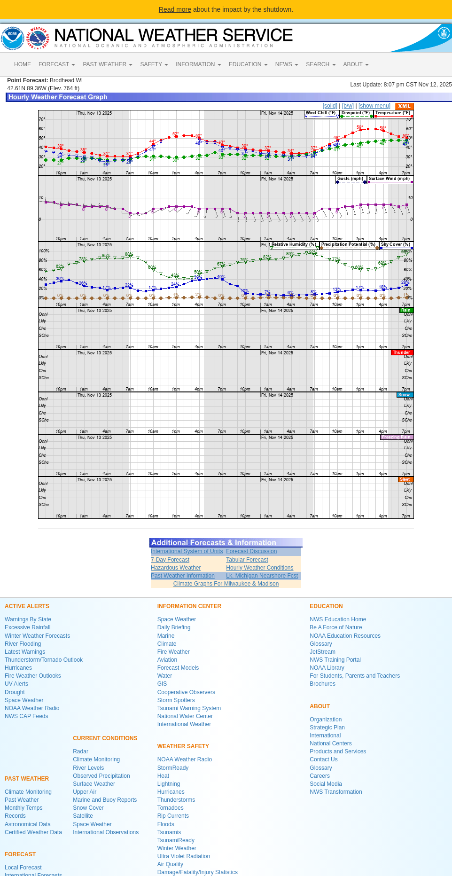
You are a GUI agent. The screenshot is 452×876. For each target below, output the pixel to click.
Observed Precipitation (101, 776)
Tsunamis (169, 832)
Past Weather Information (183, 575)
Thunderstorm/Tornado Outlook (44, 660)
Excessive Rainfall (27, 627)
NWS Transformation (336, 792)
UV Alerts (16, 683)
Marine (166, 636)
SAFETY (154, 64)
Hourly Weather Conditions (259, 567)
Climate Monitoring (28, 792)
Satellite (83, 816)
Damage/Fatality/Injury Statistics (197, 872)
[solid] (330, 105)
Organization (326, 719)
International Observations (106, 832)
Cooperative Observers (186, 692)
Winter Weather (176, 848)
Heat (163, 776)
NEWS (286, 64)
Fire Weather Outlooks (33, 676)
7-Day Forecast (170, 559)
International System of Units (187, 551)
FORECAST (57, 64)
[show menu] (374, 105)
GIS (162, 683)
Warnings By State (28, 619)
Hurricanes (18, 668)
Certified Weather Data (33, 832)
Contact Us (323, 759)
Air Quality (170, 864)
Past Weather (22, 800)
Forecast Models (178, 668)
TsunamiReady (176, 840)
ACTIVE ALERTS (27, 606)
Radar (80, 751)
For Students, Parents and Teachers (355, 676)
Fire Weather (173, 652)
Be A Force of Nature (336, 627)
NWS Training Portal (335, 660)
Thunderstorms (176, 800)
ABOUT (356, 64)
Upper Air (84, 792)
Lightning (168, 784)
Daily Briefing (174, 627)
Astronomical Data (28, 824)
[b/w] (348, 105)
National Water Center (185, 716)
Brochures (322, 683)
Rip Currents (173, 816)
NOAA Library (327, 668)
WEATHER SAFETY (183, 746)
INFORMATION (198, 64)
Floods (165, 824)
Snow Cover (88, 808)
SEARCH (320, 64)
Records (15, 816)
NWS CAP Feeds (26, 716)
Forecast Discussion (251, 551)
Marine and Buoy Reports (105, 800)
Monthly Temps (23, 808)
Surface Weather (94, 784)
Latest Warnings (25, 652)
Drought (15, 692)
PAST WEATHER (107, 64)
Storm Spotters (176, 700)
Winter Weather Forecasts (37, 636)
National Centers (330, 743)
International (325, 735)
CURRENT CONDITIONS (105, 738)
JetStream (322, 652)
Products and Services (338, 751)
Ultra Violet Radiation (183, 856)
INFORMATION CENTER (189, 606)
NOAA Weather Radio (32, 708)
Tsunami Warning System (189, 708)
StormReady (173, 768)
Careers (320, 776)
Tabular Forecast (247, 559)
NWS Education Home (338, 619)
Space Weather (24, 700)
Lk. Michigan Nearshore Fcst (262, 575)
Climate (167, 644)
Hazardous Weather (176, 567)
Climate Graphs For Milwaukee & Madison (226, 583)
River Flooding (23, 644)
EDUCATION (248, 64)
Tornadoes (170, 808)
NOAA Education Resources (345, 636)
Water (164, 676)
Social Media (326, 784)
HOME (22, 64)
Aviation (167, 660)
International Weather (184, 724)
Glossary (321, 644)
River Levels (88, 768)
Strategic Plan (327, 727)
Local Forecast (23, 867)
